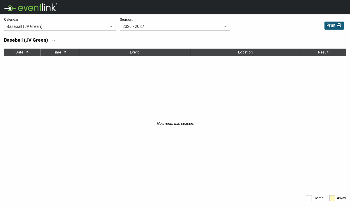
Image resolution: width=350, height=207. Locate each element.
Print (334, 26)
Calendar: (11, 20)
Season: (126, 20)
